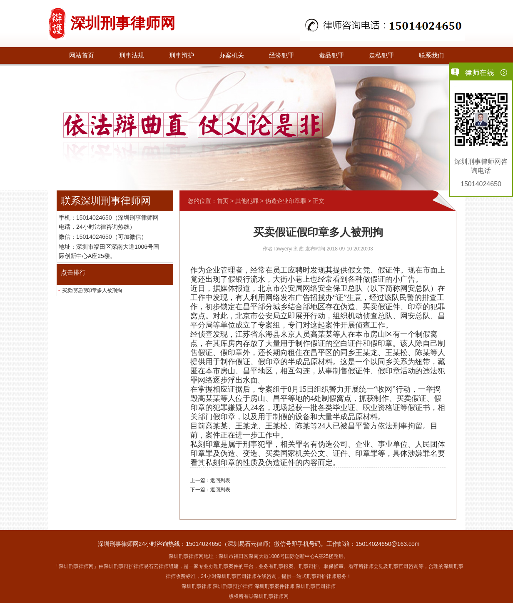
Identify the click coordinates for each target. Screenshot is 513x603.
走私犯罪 (381, 55)
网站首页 (81, 55)
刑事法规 (131, 55)
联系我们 (431, 55)
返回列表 (220, 480)
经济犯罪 (281, 55)
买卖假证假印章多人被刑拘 (92, 290)
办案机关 (231, 55)
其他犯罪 (247, 201)
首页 (223, 201)
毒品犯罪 (331, 55)
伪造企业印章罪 (285, 201)
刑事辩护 (181, 55)
